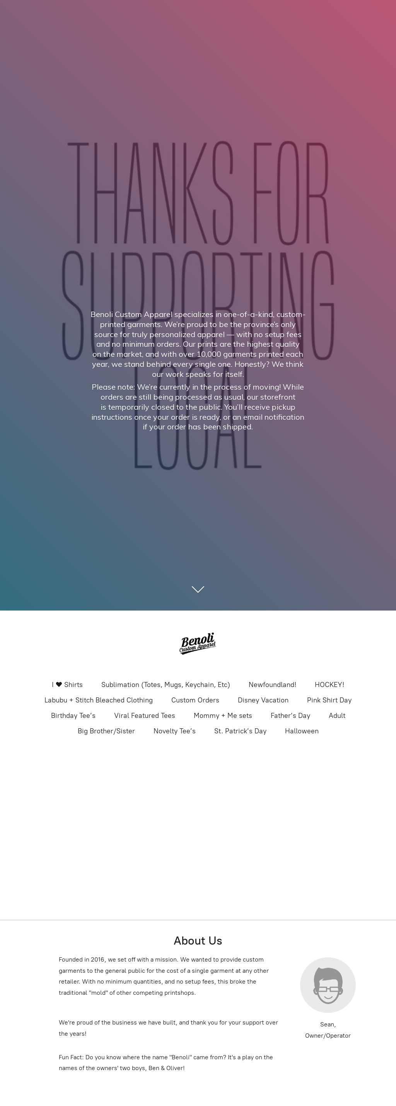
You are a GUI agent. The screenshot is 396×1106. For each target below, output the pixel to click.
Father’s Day (290, 715)
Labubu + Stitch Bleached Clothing (98, 700)
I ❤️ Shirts (67, 684)
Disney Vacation (263, 700)
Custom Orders (195, 700)
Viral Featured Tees (144, 715)
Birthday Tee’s (73, 715)
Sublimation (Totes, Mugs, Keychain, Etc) (165, 684)
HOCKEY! (329, 684)
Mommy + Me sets (223, 715)
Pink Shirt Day (329, 700)
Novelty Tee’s (175, 731)
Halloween (302, 731)
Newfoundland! (272, 684)
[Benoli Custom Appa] (198, 644)
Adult (337, 715)
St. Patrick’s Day (240, 731)
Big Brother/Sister (106, 731)
